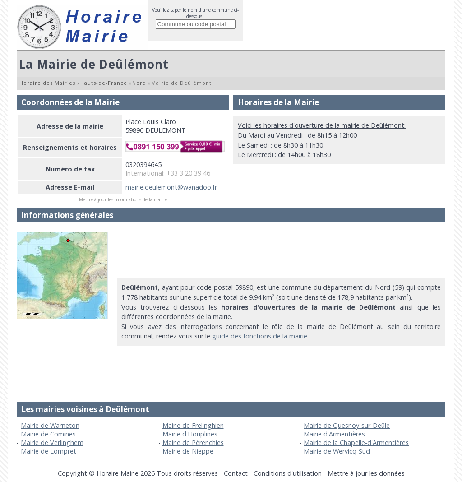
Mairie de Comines (48, 434)
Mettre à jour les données (366, 473)
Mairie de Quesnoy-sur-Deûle (347, 425)
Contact (236, 473)
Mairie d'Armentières (334, 434)
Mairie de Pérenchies (193, 442)
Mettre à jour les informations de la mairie (123, 199)
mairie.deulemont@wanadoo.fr (171, 187)
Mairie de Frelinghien (193, 425)
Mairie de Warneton (50, 425)
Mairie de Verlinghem (52, 442)
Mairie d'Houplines (189, 434)
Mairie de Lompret (48, 451)
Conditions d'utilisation (288, 473)
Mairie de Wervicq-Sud (337, 451)
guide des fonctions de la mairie (259, 336)
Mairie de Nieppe (187, 451)
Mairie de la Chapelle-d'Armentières (356, 442)
